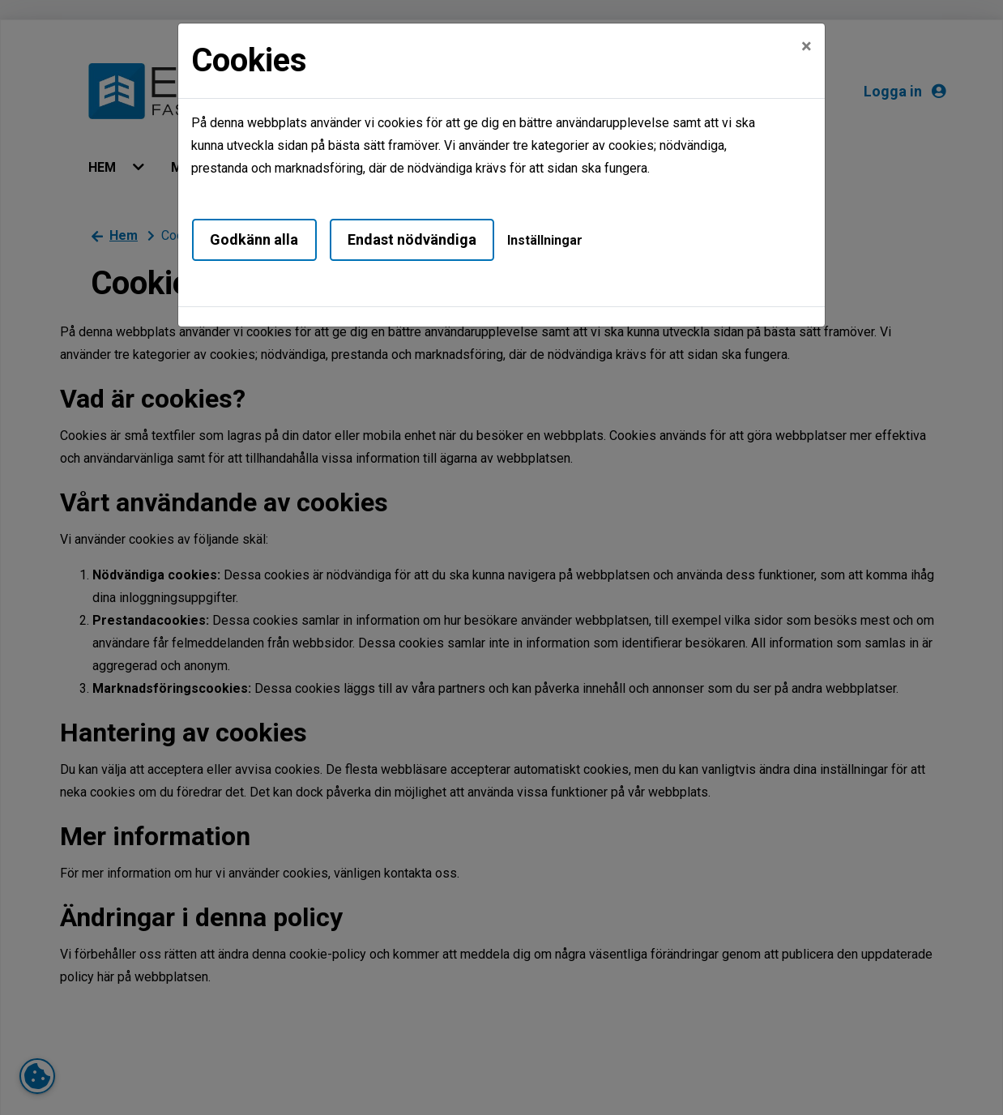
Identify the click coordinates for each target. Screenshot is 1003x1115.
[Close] (806, 46)
